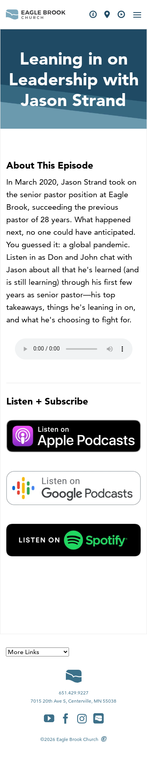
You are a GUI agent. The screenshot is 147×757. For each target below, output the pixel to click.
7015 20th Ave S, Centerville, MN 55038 (73, 701)
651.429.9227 (74, 693)
